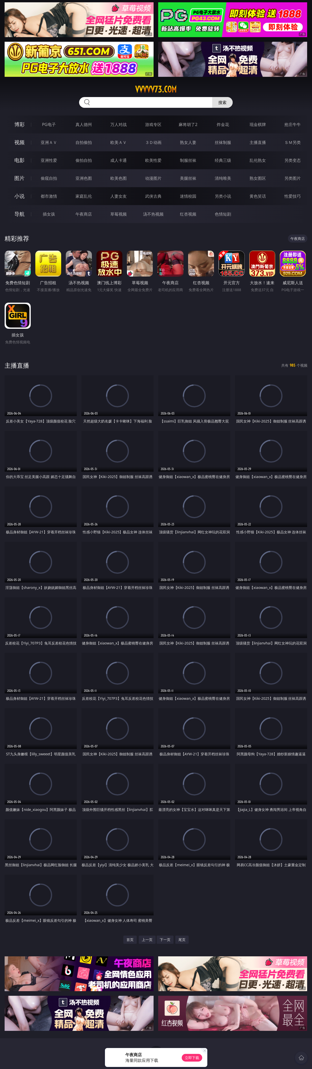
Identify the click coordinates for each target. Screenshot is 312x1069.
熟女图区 (258, 178)
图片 (19, 178)
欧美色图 (118, 178)
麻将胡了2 (188, 124)
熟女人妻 (188, 142)
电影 (19, 160)
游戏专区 (153, 124)
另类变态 (292, 160)
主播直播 (258, 142)
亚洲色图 (84, 178)
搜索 (222, 102)
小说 (19, 196)
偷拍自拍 (84, 160)
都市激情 (49, 196)
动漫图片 (153, 178)
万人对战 (118, 124)
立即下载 (192, 1057)
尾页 (182, 939)
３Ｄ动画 (153, 142)
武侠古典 (153, 196)
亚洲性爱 (49, 160)
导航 (19, 213)
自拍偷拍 (84, 142)
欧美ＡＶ (118, 142)
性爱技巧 (292, 196)
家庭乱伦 (84, 196)
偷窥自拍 (49, 178)
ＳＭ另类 (292, 142)
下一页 (165, 939)
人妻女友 (118, 196)
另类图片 (292, 178)
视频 (19, 142)
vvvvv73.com (156, 89)
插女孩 (49, 214)
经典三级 (223, 160)
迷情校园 (188, 196)
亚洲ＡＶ (49, 142)
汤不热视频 (153, 214)
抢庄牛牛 (292, 124)
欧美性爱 (153, 160)
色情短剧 (223, 214)
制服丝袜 (188, 160)
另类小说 (223, 196)
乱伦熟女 (258, 160)
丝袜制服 (223, 142)
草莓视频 (118, 214)
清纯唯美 (223, 178)
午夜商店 (84, 214)
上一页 (147, 939)
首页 (130, 939)
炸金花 (223, 124)
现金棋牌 (258, 124)
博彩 (19, 124)
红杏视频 (188, 214)
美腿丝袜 (188, 178)
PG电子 (49, 124)
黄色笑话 (258, 196)
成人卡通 (118, 160)
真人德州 (84, 124)
